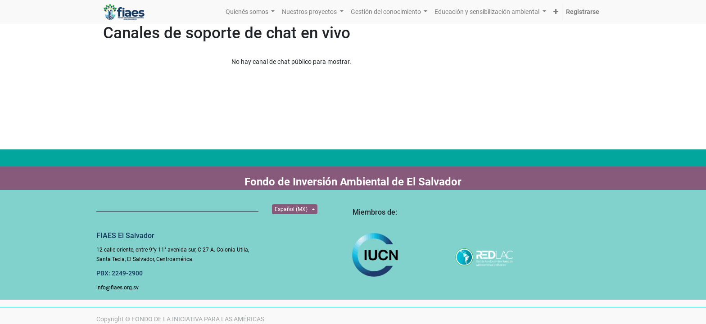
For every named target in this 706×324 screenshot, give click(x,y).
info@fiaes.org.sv (117, 287)
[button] (556, 12)
